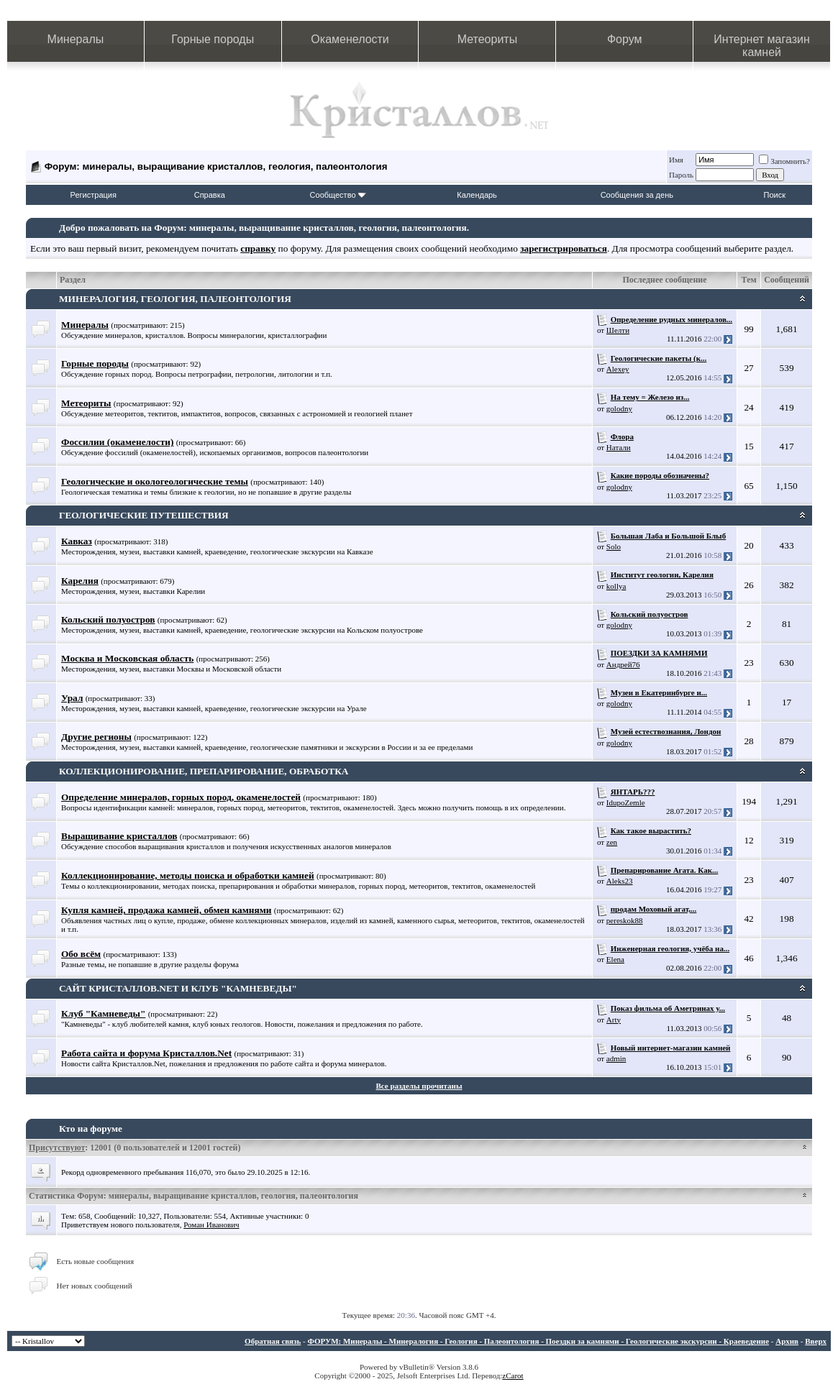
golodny (619, 408)
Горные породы (212, 39)
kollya (616, 586)
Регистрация (93, 195)
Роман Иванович (211, 1224)
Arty (613, 1019)
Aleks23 (619, 880)
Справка (209, 195)
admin (616, 1058)
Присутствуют (57, 1148)
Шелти (617, 330)
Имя (676, 159)
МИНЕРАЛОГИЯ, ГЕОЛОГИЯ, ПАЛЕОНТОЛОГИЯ (175, 298)
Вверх (815, 1341)
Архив (786, 1341)
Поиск (774, 195)
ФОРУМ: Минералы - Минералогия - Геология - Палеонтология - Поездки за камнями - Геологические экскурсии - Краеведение (538, 1341)
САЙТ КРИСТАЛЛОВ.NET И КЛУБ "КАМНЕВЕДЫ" (178, 988)
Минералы (75, 39)
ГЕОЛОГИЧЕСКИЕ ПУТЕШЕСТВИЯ (144, 515)
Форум (624, 39)
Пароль (681, 174)
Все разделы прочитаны (419, 1085)
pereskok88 (624, 920)
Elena (615, 959)
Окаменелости (349, 39)
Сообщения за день (637, 195)
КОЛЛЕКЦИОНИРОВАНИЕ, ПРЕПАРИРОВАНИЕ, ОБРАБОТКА (203, 771)
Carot (514, 1375)
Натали (618, 447)
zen (611, 842)
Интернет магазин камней (761, 45)
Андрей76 (623, 664)
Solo (613, 546)
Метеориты (487, 39)
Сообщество (338, 195)
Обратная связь (273, 1341)
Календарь (477, 195)
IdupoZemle (625, 802)
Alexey (617, 369)
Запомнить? (784, 161)
